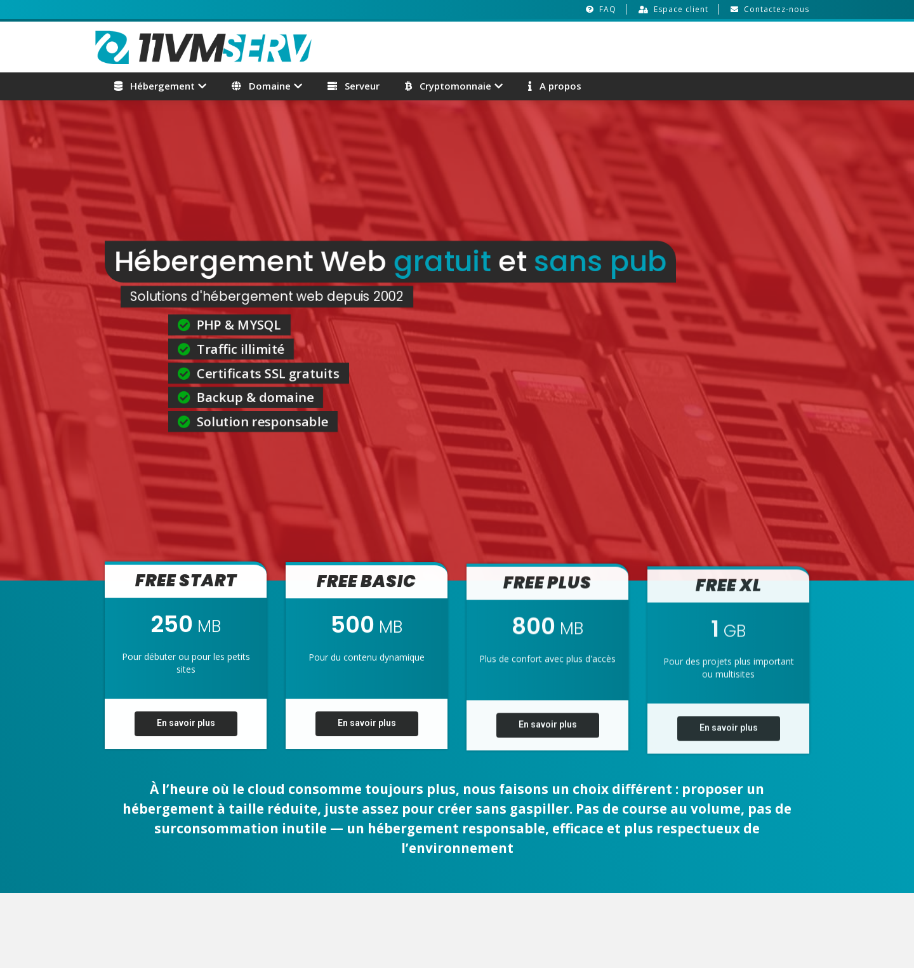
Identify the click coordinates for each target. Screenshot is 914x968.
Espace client (681, 9)
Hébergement (154, 85)
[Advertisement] (670, 45)
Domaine (261, 85)
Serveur (354, 85)
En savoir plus (186, 730)
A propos (554, 85)
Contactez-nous (776, 9)
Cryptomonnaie (448, 85)
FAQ (607, 9)
